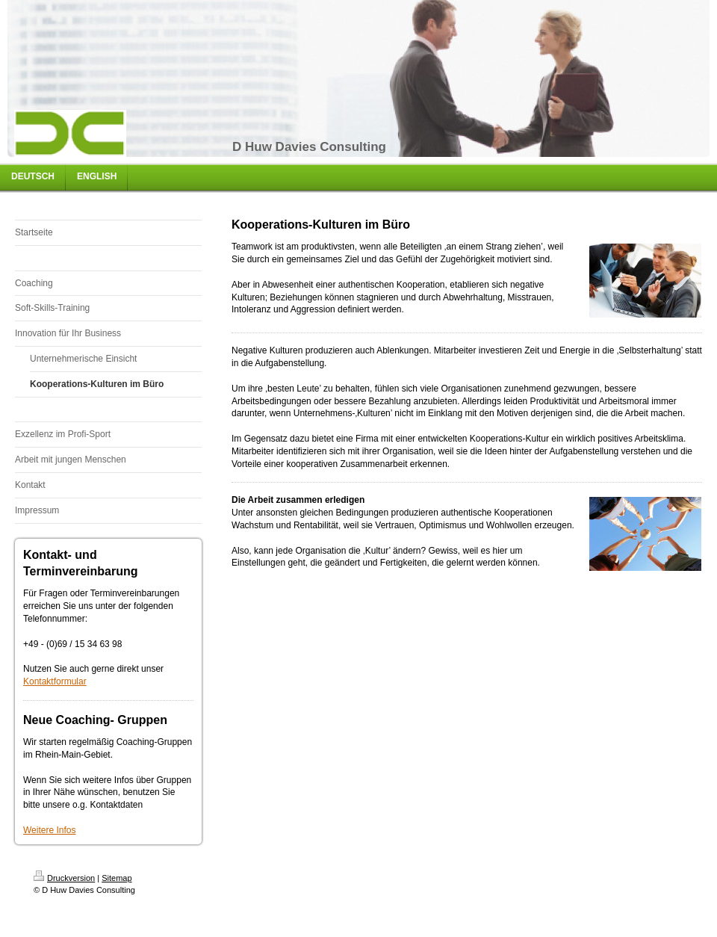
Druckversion (64, 877)
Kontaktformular (55, 681)
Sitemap (116, 877)
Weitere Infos (49, 830)
